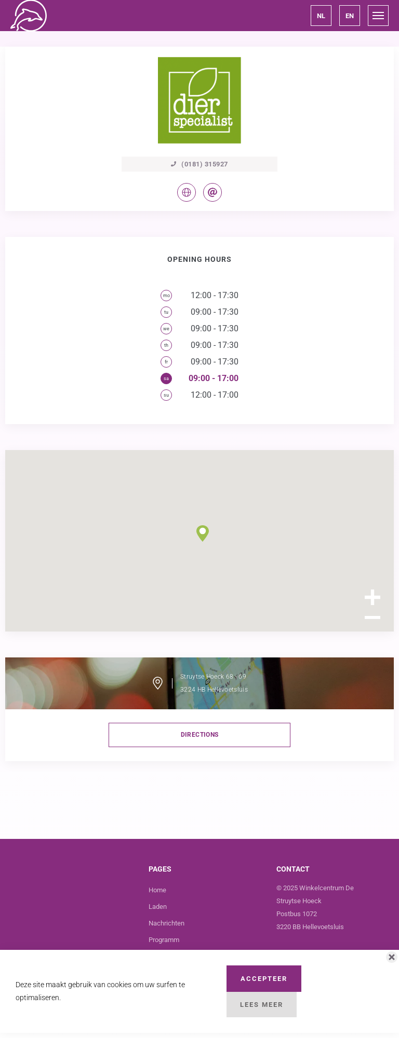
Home (157, 890)
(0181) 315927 (199, 164)
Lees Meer (261, 1004)
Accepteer (264, 979)
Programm (164, 940)
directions (200, 734)
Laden (158, 906)
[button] (321, 15)
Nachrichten (166, 923)
